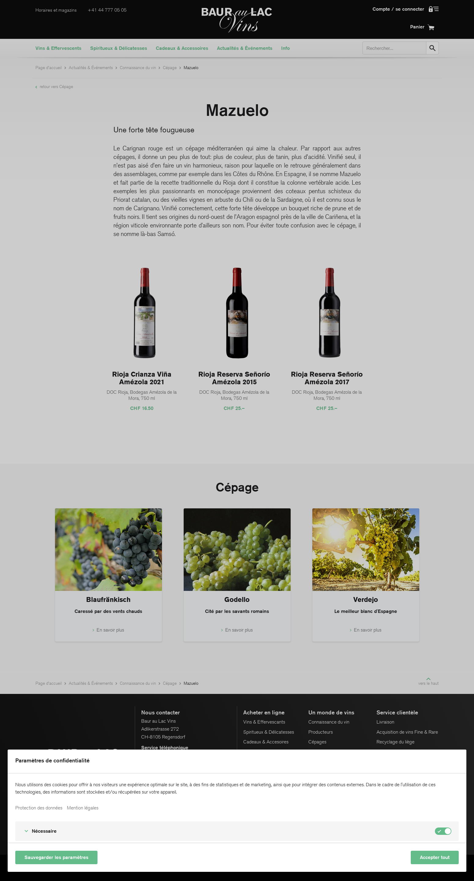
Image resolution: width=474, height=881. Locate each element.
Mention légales (82, 807)
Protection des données (38, 807)
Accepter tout (435, 857)
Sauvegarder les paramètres (56, 857)
